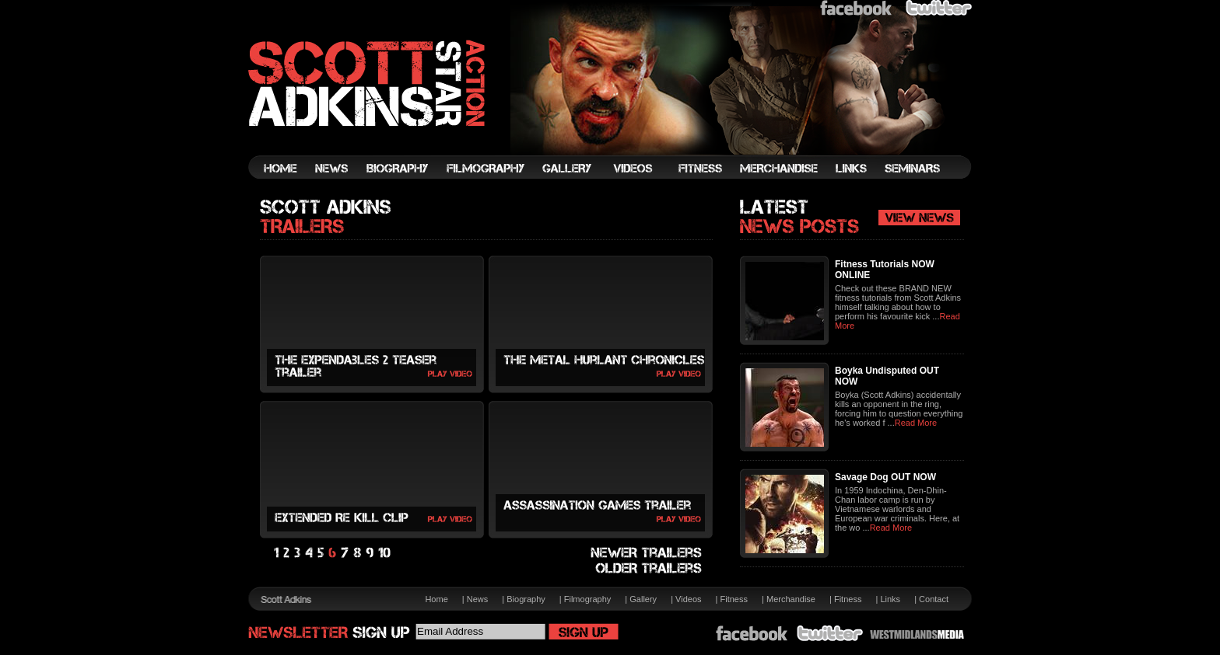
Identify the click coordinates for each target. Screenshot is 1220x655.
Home (436, 599)
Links (890, 599)
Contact (933, 599)
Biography (526, 599)
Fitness (734, 599)
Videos (688, 599)
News (478, 599)
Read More (916, 422)
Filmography (588, 599)
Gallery (643, 599)
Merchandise (790, 599)
